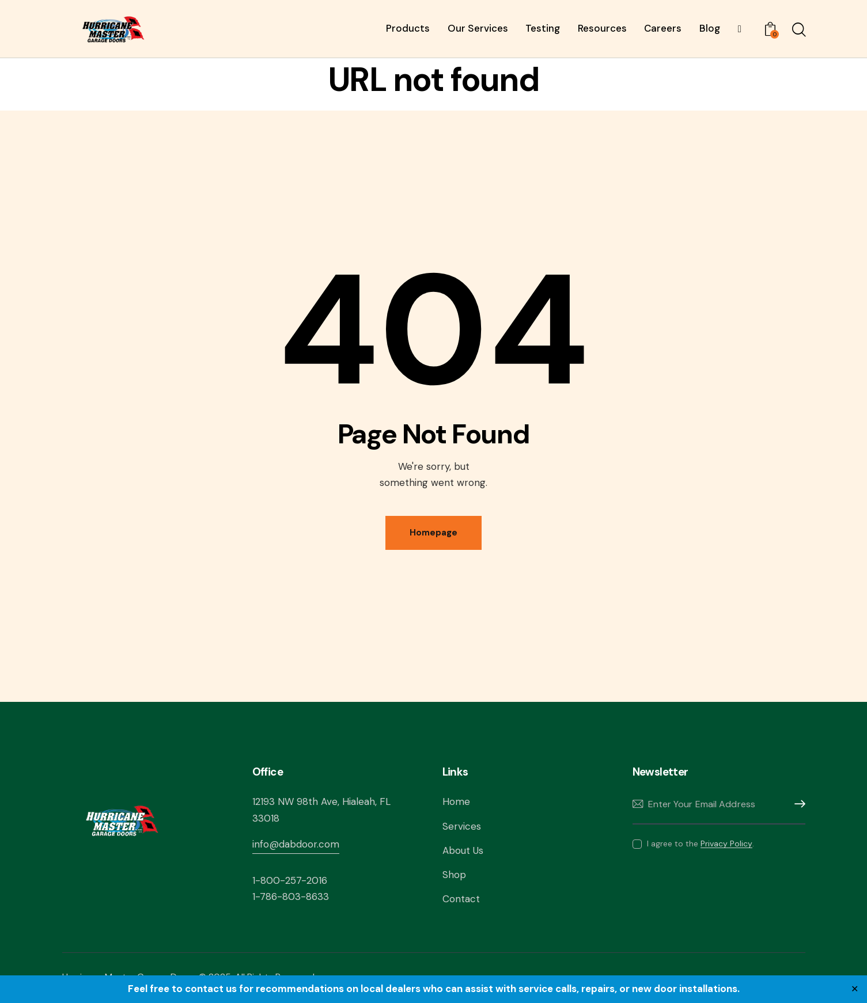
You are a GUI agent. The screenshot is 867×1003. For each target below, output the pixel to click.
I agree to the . (700, 843)
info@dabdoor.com (295, 844)
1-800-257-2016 (289, 880)
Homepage (433, 532)
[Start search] (798, 30)
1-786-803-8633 (290, 896)
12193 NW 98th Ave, (297, 801)
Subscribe (796, 804)
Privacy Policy (726, 843)
